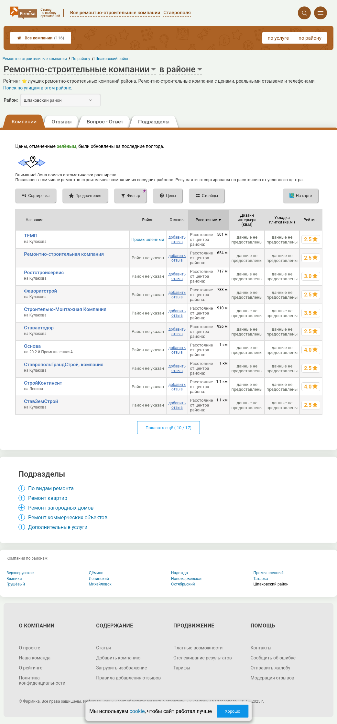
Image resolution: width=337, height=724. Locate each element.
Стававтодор (39, 328)
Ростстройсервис (44, 272)
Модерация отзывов (272, 677)
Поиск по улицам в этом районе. (37, 87)
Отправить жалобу (270, 667)
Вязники (14, 578)
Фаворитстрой (40, 291)
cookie (137, 711)
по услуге (278, 38)
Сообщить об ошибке (273, 657)
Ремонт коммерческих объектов (67, 517)
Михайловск (100, 584)
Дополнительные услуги (57, 527)
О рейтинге (31, 667)
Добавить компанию (118, 657)
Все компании (40, 38)
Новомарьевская (186, 578)
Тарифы (181, 667)
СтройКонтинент (43, 383)
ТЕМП (30, 236)
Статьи (103, 647)
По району (80, 59)
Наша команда (35, 657)
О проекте (29, 647)
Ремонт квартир (47, 498)
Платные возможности (198, 647)
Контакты (261, 647)
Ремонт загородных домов (61, 508)
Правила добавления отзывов (128, 677)
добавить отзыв (177, 239)
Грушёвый (15, 584)
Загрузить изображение (121, 667)
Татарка (261, 578)
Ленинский (99, 578)
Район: (11, 100)
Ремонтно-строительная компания (64, 254)
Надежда (179, 573)
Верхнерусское (20, 573)
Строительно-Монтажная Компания (65, 309)
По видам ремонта (51, 488)
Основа (32, 346)
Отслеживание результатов (202, 657)
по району (310, 38)
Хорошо (232, 711)
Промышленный (147, 239)
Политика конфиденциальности (42, 680)
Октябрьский (183, 584)
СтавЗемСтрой (41, 401)
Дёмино (96, 573)
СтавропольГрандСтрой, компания (63, 364)
